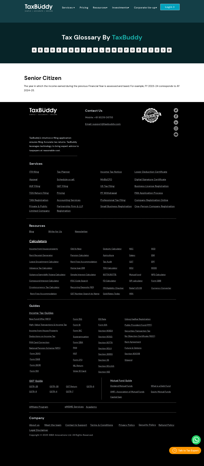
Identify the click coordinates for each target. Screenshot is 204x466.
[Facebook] (176, 116)
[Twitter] (176, 110)
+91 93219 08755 (103, 117)
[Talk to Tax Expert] (185, 450)
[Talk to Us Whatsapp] (196, 440)
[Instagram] (176, 128)
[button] (68, 7)
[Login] (170, 7)
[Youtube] (176, 134)
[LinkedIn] (176, 122)
